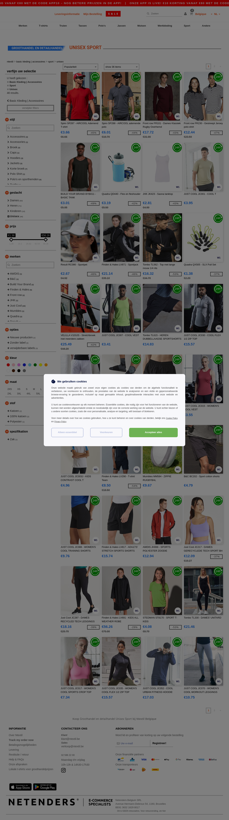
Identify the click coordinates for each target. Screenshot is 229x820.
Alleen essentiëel (67, 432)
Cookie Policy (171, 418)
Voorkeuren (106, 432)
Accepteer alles (153, 432)
